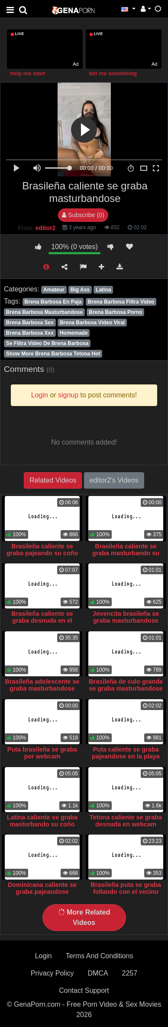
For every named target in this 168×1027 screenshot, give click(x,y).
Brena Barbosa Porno (115, 312)
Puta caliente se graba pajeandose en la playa (126, 753)
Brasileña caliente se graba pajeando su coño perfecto (42, 553)
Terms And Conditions (99, 956)
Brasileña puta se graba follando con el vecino (125, 888)
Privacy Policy (52, 973)
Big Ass (80, 290)
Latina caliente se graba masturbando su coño (42, 821)
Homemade (74, 333)
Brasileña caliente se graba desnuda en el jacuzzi (42, 620)
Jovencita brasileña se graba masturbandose (126, 617)
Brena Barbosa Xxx (30, 333)
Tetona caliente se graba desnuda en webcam (126, 821)
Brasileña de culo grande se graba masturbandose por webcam (126, 688)
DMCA (97, 973)
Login (43, 956)
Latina (103, 290)
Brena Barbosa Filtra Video (121, 302)
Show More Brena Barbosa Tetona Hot (53, 354)
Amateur (54, 290)
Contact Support (84, 990)
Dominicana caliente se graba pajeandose (42, 888)
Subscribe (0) (83, 214)
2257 (130, 973)
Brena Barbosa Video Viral (92, 323)
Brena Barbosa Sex (30, 323)
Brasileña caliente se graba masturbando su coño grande (125, 553)
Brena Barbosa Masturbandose (44, 312)
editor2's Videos (114, 480)
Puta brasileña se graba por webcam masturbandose (42, 756)
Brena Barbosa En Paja (52, 302)
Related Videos (52, 480)
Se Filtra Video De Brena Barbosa (47, 343)
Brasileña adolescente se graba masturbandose (42, 685)
